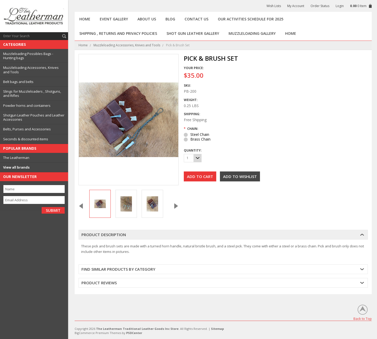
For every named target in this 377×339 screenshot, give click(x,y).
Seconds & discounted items (25, 139)
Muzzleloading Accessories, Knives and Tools (31, 69)
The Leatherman (16, 157)
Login (340, 6)
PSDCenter (134, 333)
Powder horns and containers (27, 105)
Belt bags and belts (18, 81)
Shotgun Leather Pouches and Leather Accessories (33, 117)
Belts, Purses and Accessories (27, 129)
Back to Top (362, 318)
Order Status (320, 6)
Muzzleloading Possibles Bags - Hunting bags (28, 55)
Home (83, 45)
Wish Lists (274, 6)
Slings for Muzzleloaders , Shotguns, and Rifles (32, 93)
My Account (295, 6)
